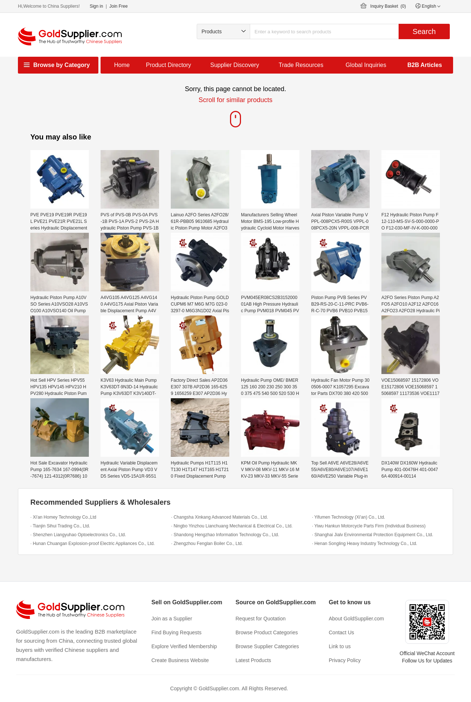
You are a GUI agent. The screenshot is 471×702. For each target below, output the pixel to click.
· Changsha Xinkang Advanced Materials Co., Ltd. (219, 517)
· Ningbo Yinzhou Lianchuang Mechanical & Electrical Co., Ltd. (232, 526)
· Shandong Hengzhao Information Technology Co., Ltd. (225, 534)
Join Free (118, 6)
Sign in (96, 6)
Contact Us (341, 632)
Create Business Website (180, 660)
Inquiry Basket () (388, 6)
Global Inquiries (366, 65)
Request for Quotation (261, 618)
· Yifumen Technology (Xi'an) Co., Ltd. (348, 517)
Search (424, 31)
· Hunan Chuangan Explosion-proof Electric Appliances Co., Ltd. (92, 543)
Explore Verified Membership (184, 646)
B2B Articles (424, 65)
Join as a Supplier (171, 618)
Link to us (340, 646)
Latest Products (253, 660)
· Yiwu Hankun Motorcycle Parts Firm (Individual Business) (369, 526)
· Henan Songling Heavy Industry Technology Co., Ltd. (364, 543)
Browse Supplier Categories (267, 646)
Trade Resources (301, 65)
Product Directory (168, 65)
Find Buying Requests (176, 632)
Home (122, 65)
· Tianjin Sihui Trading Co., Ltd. (60, 526)
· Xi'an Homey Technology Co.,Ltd (63, 517)
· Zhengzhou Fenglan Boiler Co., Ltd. (207, 543)
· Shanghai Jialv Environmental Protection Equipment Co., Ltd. (372, 534)
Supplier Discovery (234, 65)
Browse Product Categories (267, 632)
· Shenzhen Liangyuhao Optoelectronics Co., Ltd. (78, 534)
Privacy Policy (345, 660)
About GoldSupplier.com (356, 618)
